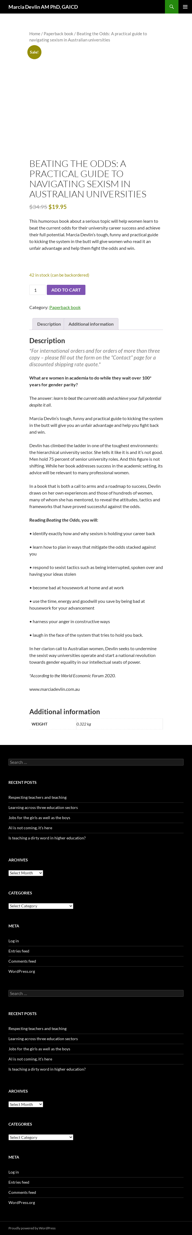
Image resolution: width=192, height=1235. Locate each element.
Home (34, 33)
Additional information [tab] (91, 324)
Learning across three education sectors (43, 807)
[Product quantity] (37, 290)
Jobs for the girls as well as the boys (39, 817)
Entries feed (18, 951)
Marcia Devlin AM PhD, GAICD (43, 7)
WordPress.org (21, 971)
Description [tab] (49, 324)
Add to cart (66, 289)
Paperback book (58, 33)
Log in (13, 940)
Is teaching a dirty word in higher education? (47, 837)
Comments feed (22, 961)
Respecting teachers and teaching (37, 797)
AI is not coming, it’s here (30, 827)
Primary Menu (185, 7)
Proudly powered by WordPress (32, 1228)
